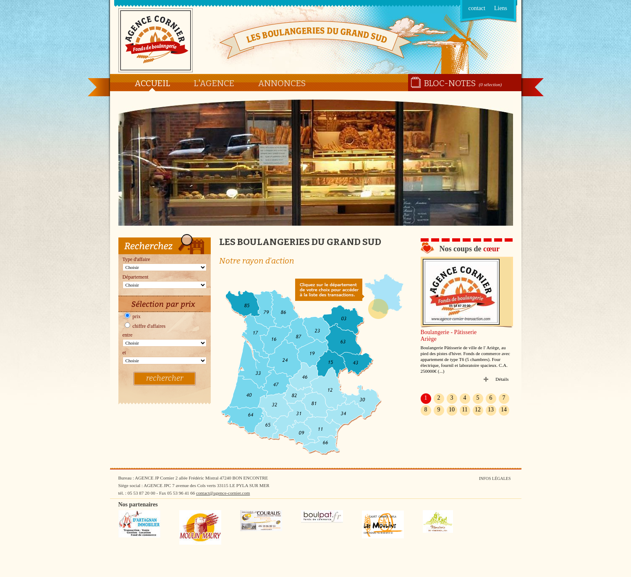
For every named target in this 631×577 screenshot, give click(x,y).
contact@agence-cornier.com (223, 492)
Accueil (152, 83)
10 (452, 409)
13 (491, 409)
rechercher (164, 378)
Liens (500, 8)
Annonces (282, 83)
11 (464, 409)
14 (504, 409)
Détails (501, 379)
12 (478, 409)
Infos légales (495, 478)
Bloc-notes (450, 83)
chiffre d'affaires (145, 326)
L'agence (214, 83)
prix (133, 316)
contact (477, 8)
